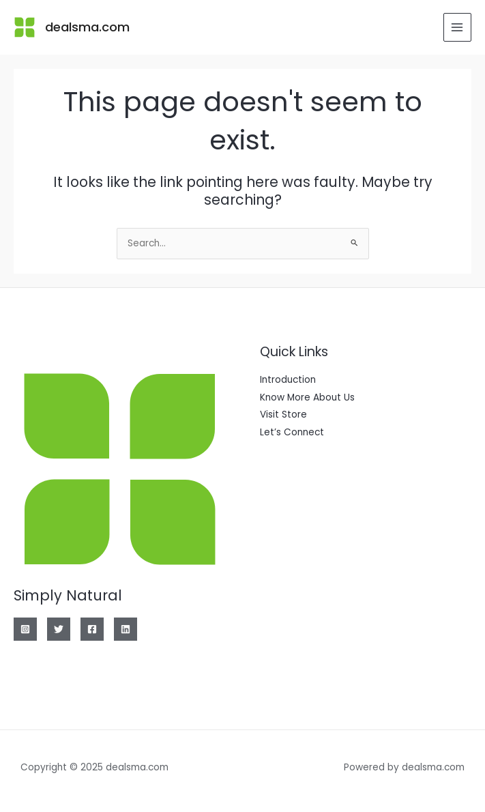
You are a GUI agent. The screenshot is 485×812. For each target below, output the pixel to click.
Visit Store (283, 414)
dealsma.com (87, 26)
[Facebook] (92, 629)
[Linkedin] (125, 629)
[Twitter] (58, 629)
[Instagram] (25, 629)
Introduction (288, 379)
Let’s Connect (292, 432)
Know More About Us (307, 397)
